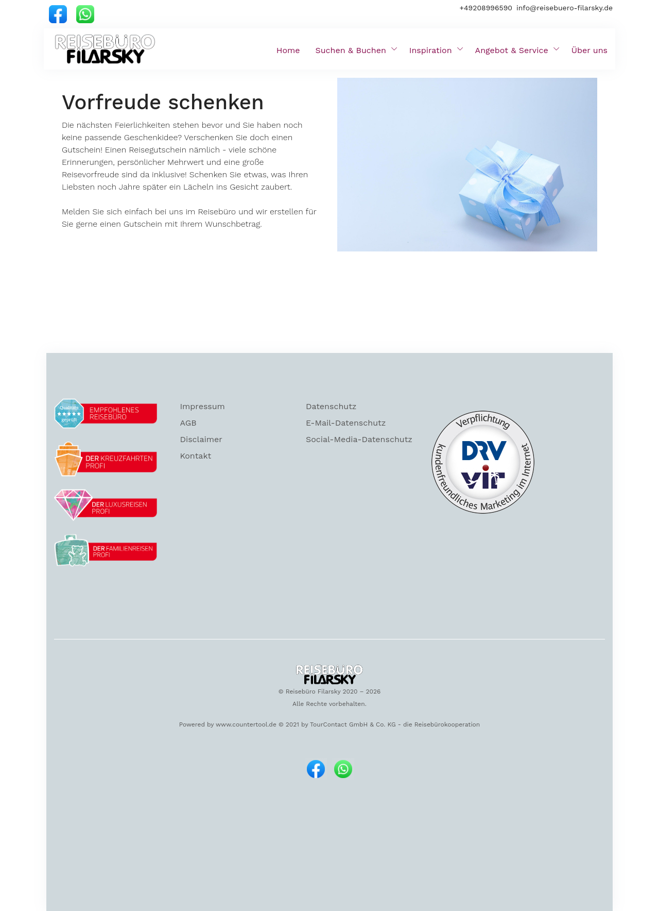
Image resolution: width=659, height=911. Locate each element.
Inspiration (430, 50)
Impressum (202, 406)
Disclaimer (201, 439)
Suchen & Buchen (351, 50)
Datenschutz (331, 406)
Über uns (589, 50)
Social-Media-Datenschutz (359, 439)
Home (288, 50)
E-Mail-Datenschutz (346, 423)
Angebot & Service (511, 50)
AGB (188, 423)
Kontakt (195, 456)
